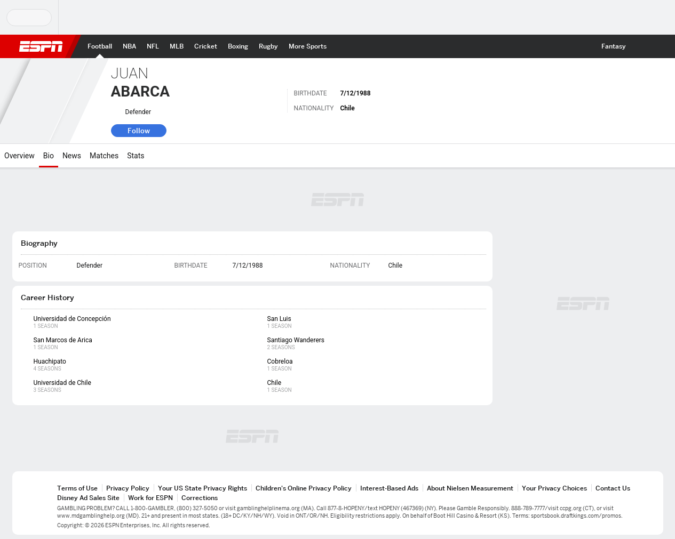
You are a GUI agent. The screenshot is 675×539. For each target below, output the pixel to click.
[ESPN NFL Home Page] (153, 46)
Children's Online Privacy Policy (304, 488)
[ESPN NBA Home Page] (129, 46)
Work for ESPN (150, 498)
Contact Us (612, 488)
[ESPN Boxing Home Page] (238, 46)
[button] (641, 46)
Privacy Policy (127, 488)
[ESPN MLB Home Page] (177, 46)
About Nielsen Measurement (470, 488)
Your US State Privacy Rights (202, 488)
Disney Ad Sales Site (88, 498)
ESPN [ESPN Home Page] (41, 46)
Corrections (199, 498)
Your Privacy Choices (554, 488)
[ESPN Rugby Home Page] (268, 46)
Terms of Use (77, 488)
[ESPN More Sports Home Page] (308, 46)
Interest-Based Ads (389, 488)
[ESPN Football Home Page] (100, 46)
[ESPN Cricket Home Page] (205, 46)
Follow (139, 130)
